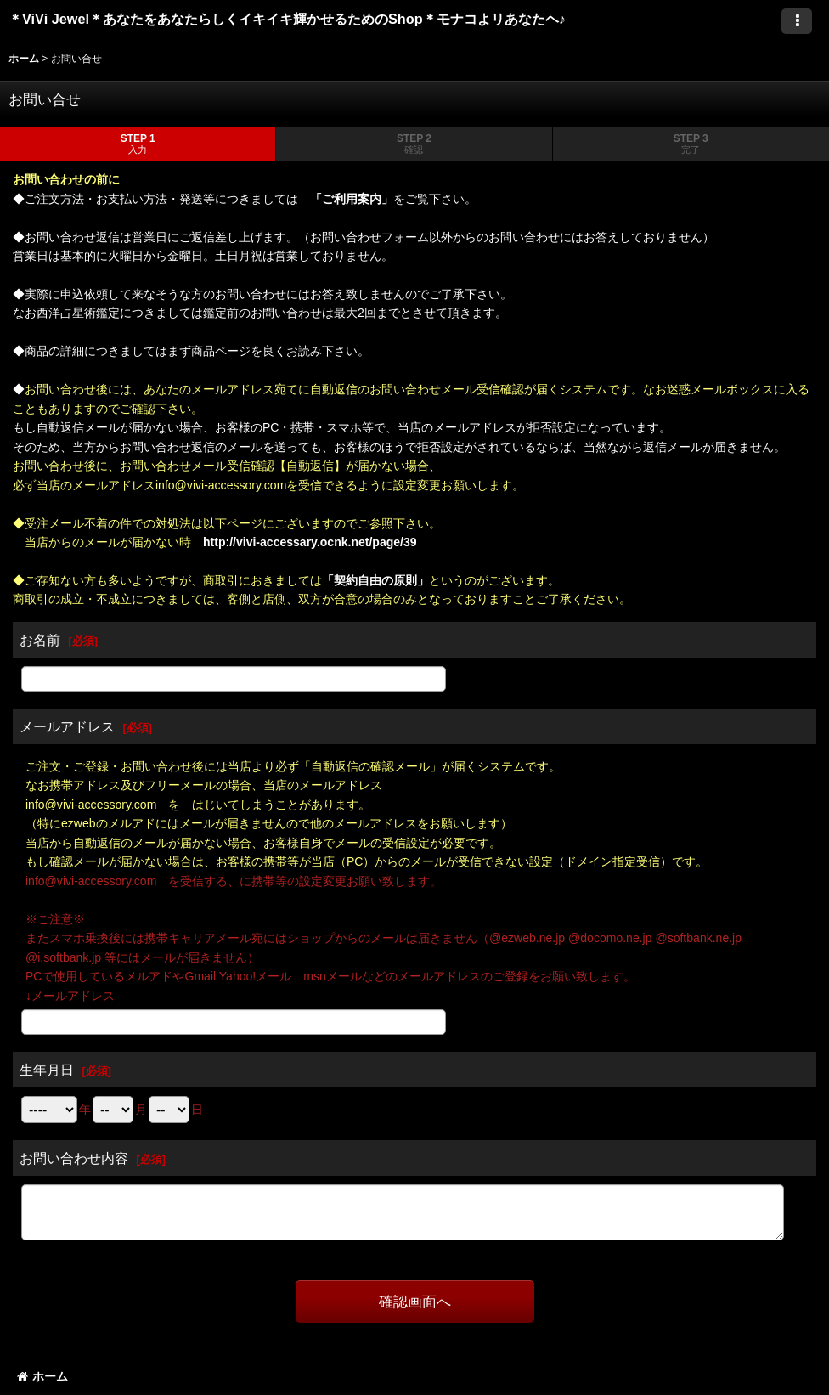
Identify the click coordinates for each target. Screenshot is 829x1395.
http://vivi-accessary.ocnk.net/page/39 (310, 542)
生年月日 (47, 1069)
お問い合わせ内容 (74, 1158)
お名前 (40, 639)
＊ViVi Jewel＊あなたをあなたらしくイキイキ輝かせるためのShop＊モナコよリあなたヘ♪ (302, 18)
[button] (796, 21)
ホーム (42, 1376)
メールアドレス (67, 726)
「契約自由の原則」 (375, 580)
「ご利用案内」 (351, 199)
